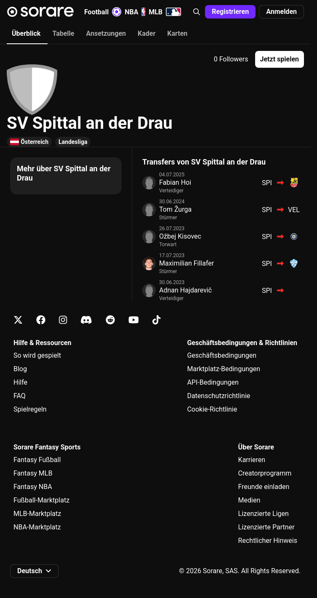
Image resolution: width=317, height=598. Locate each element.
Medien (249, 500)
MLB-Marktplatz (37, 514)
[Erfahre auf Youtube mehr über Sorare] (133, 320)
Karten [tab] (177, 33)
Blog (20, 369)
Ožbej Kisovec (180, 236)
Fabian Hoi (175, 182)
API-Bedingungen (212, 382)
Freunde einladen (264, 487)
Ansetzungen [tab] (106, 33)
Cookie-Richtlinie (212, 409)
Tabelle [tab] (63, 33)
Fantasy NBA (32, 487)
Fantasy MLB (32, 473)
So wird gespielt (37, 355)
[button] (196, 11)
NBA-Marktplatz (37, 527)
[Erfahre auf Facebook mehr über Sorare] (41, 320)
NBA (135, 12)
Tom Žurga (175, 209)
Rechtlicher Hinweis (267, 541)
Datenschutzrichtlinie (218, 396)
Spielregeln (30, 409)
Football (102, 11)
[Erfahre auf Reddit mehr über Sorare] (110, 320)
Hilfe (20, 382)
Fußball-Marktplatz (41, 500)
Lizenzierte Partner (266, 527)
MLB (165, 12)
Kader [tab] (146, 33)
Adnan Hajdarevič (185, 290)
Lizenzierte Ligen (263, 514)
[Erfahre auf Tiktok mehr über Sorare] (156, 320)
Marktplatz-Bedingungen (223, 369)
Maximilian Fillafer (186, 263)
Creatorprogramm (265, 473)
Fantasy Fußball (37, 460)
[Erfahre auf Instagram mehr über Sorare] (63, 320)
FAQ (19, 396)
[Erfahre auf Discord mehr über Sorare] (86, 320)
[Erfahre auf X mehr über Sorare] (18, 320)
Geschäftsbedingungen (221, 355)
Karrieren (252, 460)
